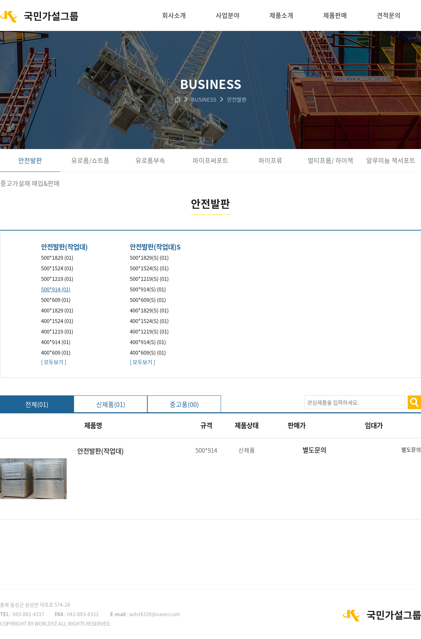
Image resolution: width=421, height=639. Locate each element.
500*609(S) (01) (148, 300)
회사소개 (174, 15)
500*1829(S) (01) (149, 258)
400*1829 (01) (57, 310)
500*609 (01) (56, 300)
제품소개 (281, 15)
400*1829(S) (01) (149, 310)
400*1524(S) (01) (149, 321)
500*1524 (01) (57, 268)
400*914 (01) (56, 342)
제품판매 (335, 15)
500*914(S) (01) (148, 289)
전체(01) (36, 404)
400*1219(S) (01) (149, 331)
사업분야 (228, 15)
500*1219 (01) (57, 279)
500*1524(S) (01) (149, 268)
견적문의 (389, 15)
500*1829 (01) (57, 258)
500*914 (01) (56, 289)
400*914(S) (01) (148, 342)
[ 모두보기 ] (53, 362)
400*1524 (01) (57, 321)
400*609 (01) (56, 352)
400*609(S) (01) (148, 352)
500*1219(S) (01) (149, 279)
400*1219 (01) (57, 331)
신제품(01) (110, 404)
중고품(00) (184, 404)
